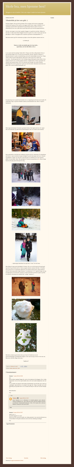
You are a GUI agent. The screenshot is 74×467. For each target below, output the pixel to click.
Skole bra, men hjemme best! (26, 6)
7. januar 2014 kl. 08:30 (18, 376)
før (38, 159)
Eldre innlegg (43, 458)
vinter (19, 368)
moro (16, 368)
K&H (14, 368)
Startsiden (26, 458)
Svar (10, 392)
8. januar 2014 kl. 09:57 (18, 412)
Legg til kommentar (10, 423)
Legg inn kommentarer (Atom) (17, 460)
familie (11, 368)
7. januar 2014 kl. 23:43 (23, 398)
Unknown (15, 398)
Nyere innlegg (9, 458)
